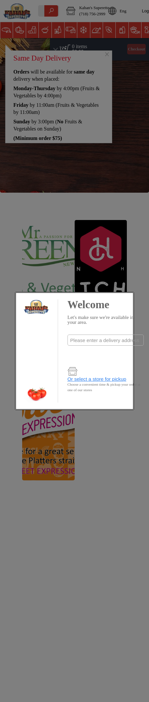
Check (105, 353)
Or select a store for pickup (97, 379)
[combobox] (105, 340)
